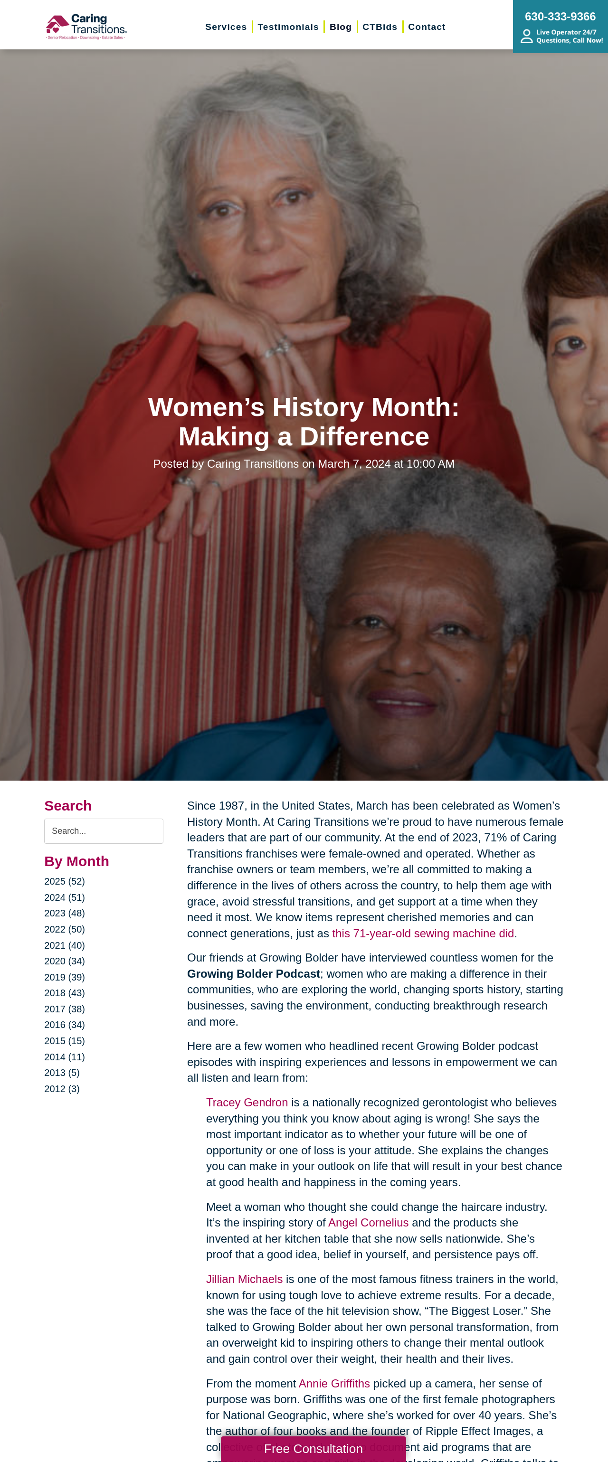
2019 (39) (64, 977)
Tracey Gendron (247, 1102)
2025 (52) (64, 881)
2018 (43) (64, 993)
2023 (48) (64, 913)
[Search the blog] (103, 831)
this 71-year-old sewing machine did (423, 933)
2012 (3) (62, 1089)
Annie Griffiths (334, 1383)
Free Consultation (313, 1449)
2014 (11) (64, 1057)
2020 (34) (64, 961)
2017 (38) (64, 1009)
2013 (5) (62, 1072)
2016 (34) (64, 1024)
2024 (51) (64, 897)
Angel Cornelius (368, 1222)
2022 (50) (64, 929)
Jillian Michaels (244, 1279)
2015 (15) (64, 1041)
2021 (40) (64, 945)
